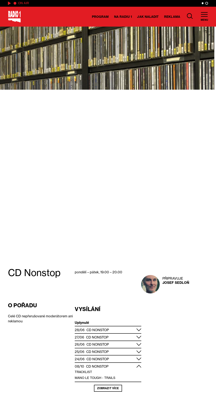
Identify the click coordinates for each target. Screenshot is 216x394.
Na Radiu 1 (123, 17)
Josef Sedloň (175, 282)
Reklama (172, 17)
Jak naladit (148, 17)
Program (100, 17)
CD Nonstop (97, 330)
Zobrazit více (108, 388)
